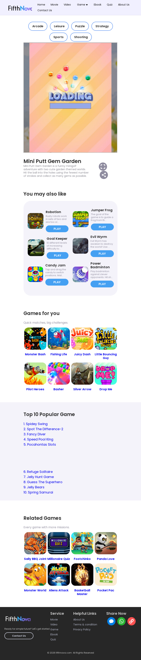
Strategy (102, 26)
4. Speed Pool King (38, 439)
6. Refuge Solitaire (38, 471)
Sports (58, 37)
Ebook (97, 4)
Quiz (110, 4)
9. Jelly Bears (34, 487)
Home (41, 4)
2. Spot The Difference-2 (43, 429)
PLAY (57, 229)
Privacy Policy (82, 629)
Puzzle (80, 26)
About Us (123, 4)
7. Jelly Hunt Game (39, 477)
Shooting (81, 37)
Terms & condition (85, 624)
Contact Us (44, 10)
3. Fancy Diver (35, 434)
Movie (54, 4)
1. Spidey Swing (36, 424)
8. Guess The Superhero (43, 482)
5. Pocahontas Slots (40, 444)
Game (54, 629)
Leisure (59, 26)
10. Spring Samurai (38, 492)
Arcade (37, 26)
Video (67, 4)
